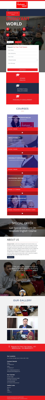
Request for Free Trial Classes (13, 13)
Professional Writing (15, 178)
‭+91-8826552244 (10, 364)
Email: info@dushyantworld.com (13, 370)
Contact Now (18, 42)
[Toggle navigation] (8, 10)
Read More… (11, 257)
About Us (9, 387)
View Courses (10, 42)
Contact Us (9, 392)
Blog (8, 389)
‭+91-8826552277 (10, 367)
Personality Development (17, 158)
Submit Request (22, 69)
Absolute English (14, 138)
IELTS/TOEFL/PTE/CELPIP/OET (17, 198)
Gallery (8, 390)
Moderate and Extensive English (19, 117)
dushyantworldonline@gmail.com (13, 371)
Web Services (24, 398)
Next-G (18, 398)
